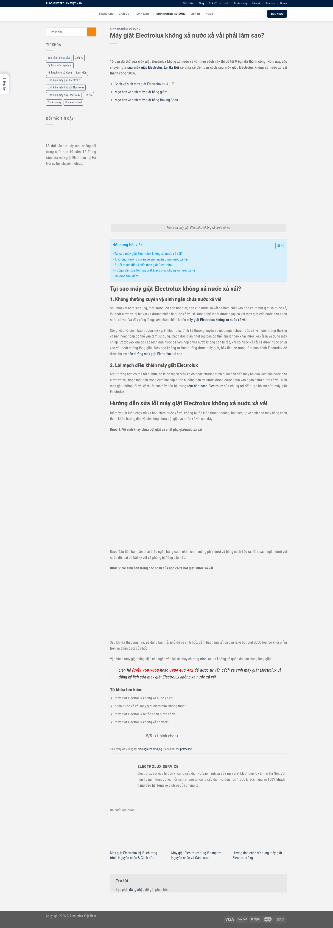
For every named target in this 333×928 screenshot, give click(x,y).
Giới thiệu (187, 3)
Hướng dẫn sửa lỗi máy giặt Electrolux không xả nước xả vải (155, 270)
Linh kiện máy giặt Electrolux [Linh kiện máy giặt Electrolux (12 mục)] (64, 80)
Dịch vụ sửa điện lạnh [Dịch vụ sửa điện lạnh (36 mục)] (60, 65)
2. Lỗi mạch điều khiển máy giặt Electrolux (143, 265)
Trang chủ (106, 13)
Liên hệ (256, 3)
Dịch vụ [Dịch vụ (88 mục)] (79, 58)
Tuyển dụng (240, 3)
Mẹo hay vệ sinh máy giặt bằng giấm (141, 92)
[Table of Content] (279, 245)
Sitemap (270, 3)
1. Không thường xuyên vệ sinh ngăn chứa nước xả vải (151, 259)
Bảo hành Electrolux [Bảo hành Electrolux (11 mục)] (59, 58)
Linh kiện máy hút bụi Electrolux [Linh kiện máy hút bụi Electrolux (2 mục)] (66, 87)
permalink (186, 749)
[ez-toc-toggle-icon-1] (277, 246)
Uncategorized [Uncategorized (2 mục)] (73, 102)
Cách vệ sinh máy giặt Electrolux (138, 84)
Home (283, 3)
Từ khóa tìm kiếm (126, 276)
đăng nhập (136, 889)
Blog (201, 3)
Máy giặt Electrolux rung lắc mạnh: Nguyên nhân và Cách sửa (196, 855)
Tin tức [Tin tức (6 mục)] (88, 95)
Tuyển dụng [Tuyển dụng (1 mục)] (54, 102)
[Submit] (91, 31)
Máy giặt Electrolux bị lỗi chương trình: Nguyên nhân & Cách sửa (133, 855)
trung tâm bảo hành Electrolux (201, 386)
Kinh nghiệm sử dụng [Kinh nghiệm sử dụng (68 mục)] (60, 72)
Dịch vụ (125, 14)
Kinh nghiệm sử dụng (170, 13)
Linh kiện (144, 14)
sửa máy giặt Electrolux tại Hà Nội (153, 67)
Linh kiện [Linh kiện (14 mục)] (81, 72)
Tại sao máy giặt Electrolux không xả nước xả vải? (148, 254)
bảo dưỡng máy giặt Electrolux (149, 354)
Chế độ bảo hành (219, 3)
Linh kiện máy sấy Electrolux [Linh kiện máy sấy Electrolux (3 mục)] (64, 95)
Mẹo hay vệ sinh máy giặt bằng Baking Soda (146, 100)
